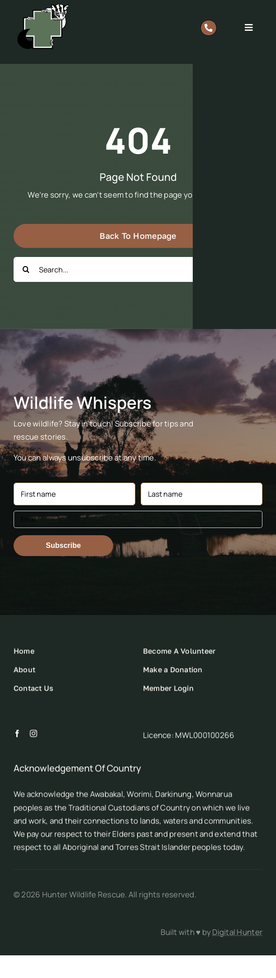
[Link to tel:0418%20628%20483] (208, 28)
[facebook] (17, 736)
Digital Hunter (237, 932)
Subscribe (63, 545)
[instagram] (33, 736)
